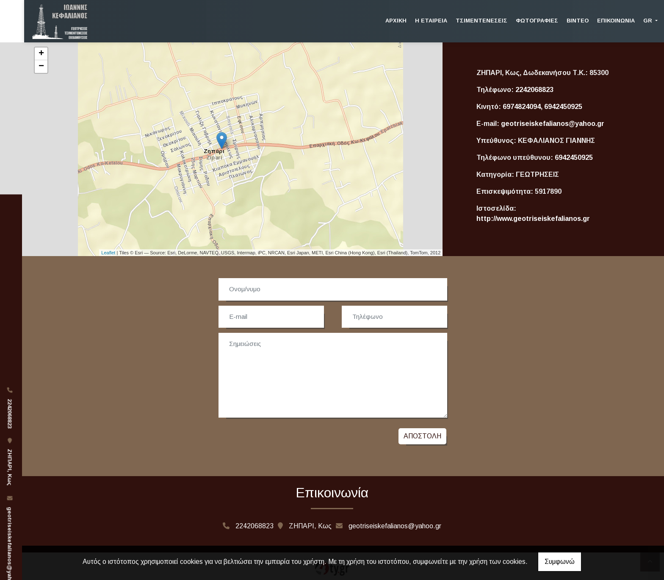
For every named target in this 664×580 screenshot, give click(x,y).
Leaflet (108, 252)
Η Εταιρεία (431, 20)
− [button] (41, 66)
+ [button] (41, 53)
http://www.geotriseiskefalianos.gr (533, 218)
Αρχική (396, 20)
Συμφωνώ (560, 561)
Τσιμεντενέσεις (481, 20)
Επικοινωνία (616, 20)
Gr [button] (648, 20)
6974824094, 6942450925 (542, 106)
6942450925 (574, 157)
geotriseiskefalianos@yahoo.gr (552, 123)
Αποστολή (422, 436)
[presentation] (282, 438)
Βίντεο (578, 20)
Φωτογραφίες (537, 20)
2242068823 (534, 89)
